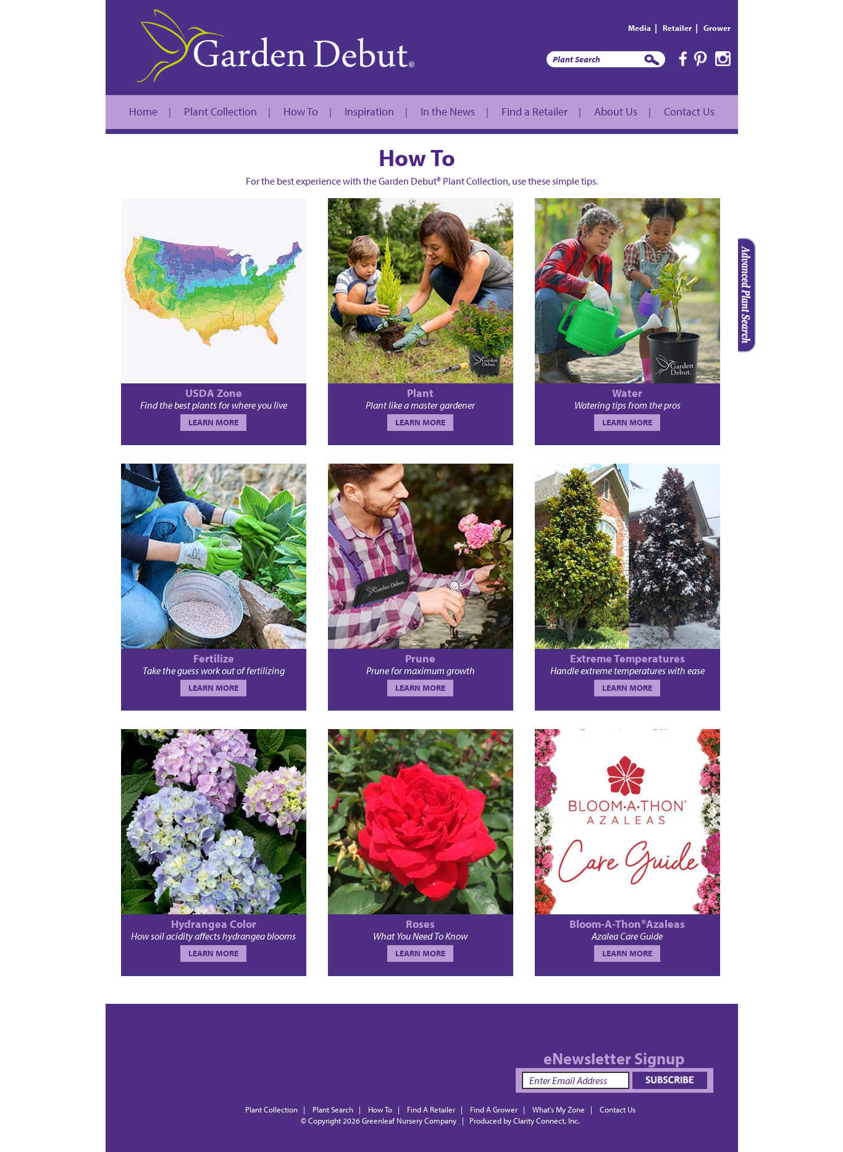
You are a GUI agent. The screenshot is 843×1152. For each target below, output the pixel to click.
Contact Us (689, 111)
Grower (717, 28)
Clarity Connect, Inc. (546, 1120)
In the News (448, 111)
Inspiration (369, 111)
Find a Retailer (534, 111)
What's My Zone (558, 1109)
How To (300, 111)
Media (639, 28)
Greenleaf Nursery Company (409, 1120)
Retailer (677, 28)
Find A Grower (494, 1109)
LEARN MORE (213, 422)
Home (143, 111)
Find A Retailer (431, 1109)
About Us (615, 111)
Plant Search (332, 1109)
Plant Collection (220, 111)
